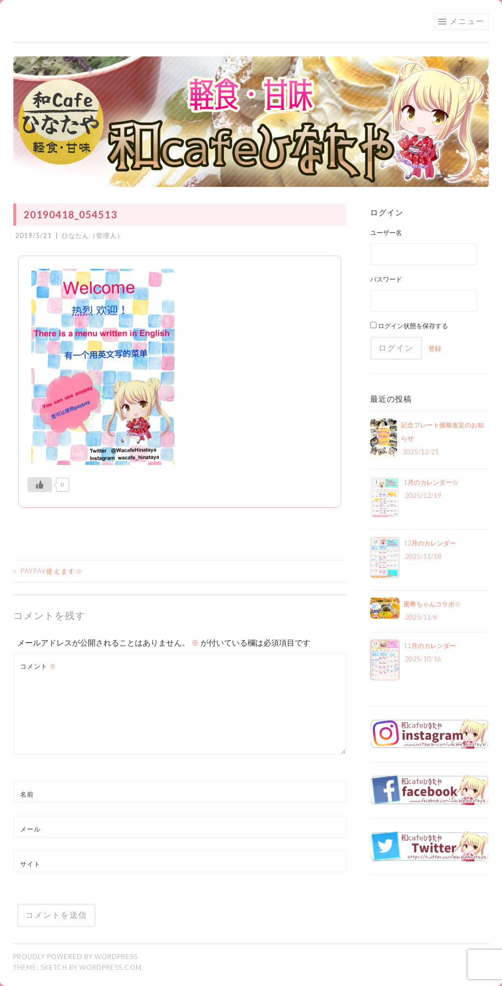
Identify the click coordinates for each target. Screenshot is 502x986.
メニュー (467, 21)
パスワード (386, 279)
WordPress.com (110, 967)
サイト (30, 864)
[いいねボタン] (39, 484)
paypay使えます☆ (48, 571)
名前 (27, 794)
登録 (434, 348)
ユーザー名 (386, 232)
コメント (38, 666)
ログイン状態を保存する (409, 326)
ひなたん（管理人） (93, 235)
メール (30, 829)
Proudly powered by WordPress (75, 956)
